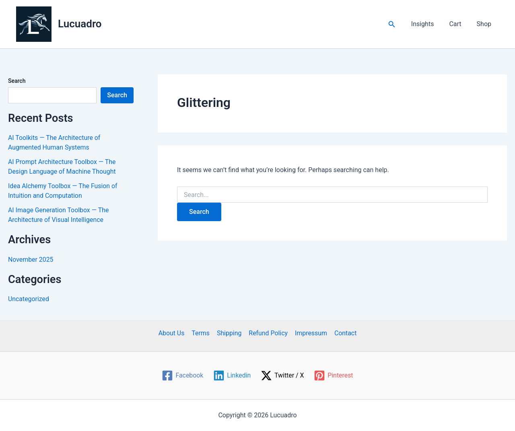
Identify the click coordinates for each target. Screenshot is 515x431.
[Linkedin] (231, 375)
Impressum (310, 333)
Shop (485, 24)
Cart (459, 24)
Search (16, 81)
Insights (428, 24)
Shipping (229, 333)
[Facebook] (182, 375)
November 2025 (31, 259)
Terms (201, 333)
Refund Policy (267, 333)
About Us (173, 333)
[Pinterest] (333, 375)
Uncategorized (28, 299)
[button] (399, 24)
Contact (344, 333)
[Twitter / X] (282, 375)
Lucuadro (80, 24)
